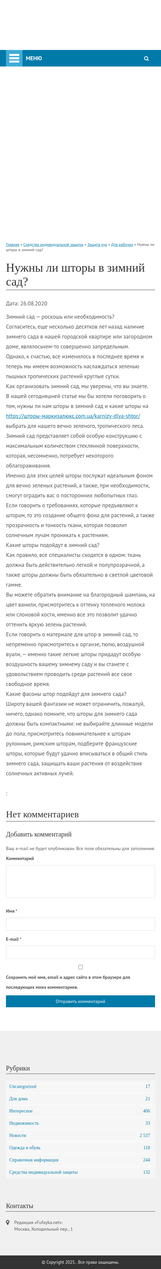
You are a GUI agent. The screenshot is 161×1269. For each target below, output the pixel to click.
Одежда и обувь (79, 1148)
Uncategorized (79, 1086)
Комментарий (20, 858)
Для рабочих (122, 244)
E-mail (14, 939)
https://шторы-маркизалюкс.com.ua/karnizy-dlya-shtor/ (73, 416)
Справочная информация (79, 1160)
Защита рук (97, 244)
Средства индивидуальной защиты (53, 244)
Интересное (79, 1111)
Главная (12, 244)
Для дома (79, 1099)
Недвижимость (79, 1123)
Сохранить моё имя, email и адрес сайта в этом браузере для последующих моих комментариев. (68, 982)
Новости (79, 1135)
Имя (11, 911)
